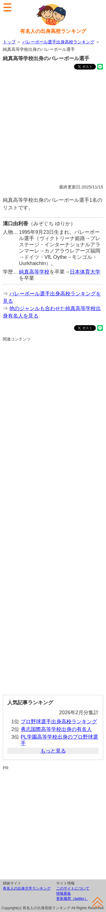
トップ (9, 41)
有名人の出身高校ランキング (53, 31)
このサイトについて (72, 888)
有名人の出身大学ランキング (27, 888)
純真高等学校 (34, 272)
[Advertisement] (53, 128)
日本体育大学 (85, 272)
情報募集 (63, 893)
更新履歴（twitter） (72, 898)
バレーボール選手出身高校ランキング (58, 41)
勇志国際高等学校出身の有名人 (56, 729)
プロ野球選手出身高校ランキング (59, 721)
